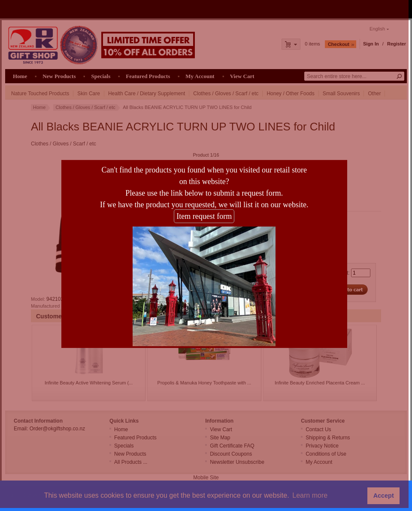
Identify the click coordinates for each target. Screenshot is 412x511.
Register (396, 43)
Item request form (197, 218)
